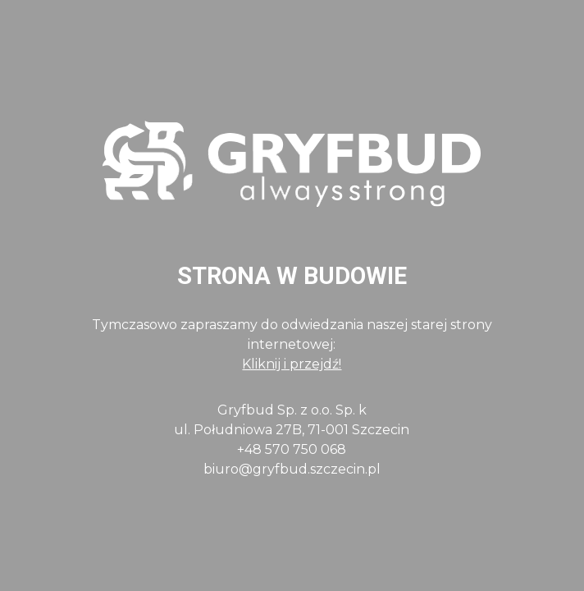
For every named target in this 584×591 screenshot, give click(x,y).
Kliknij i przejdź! (291, 364)
